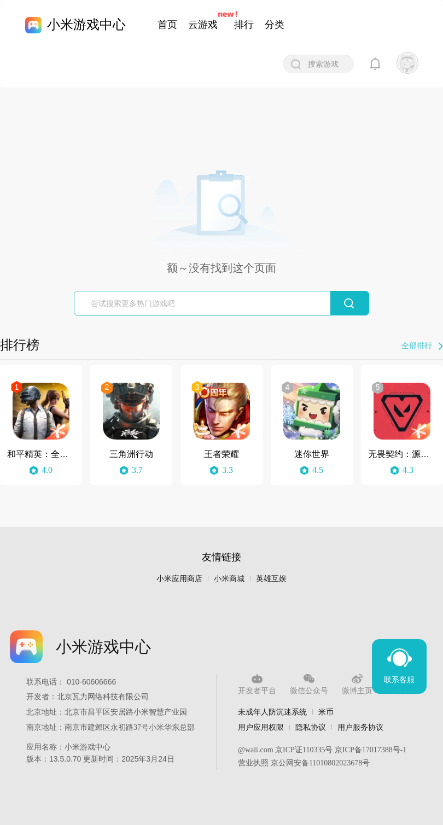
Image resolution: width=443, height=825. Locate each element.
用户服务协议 (360, 727)
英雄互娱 (271, 579)
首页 (167, 24)
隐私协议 (310, 727)
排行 (244, 24)
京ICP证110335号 (304, 750)
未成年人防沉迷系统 (272, 711)
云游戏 (203, 24)
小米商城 (229, 579)
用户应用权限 (261, 727)
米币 (326, 711)
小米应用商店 (179, 579)
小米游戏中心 (86, 24)
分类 (274, 24)
